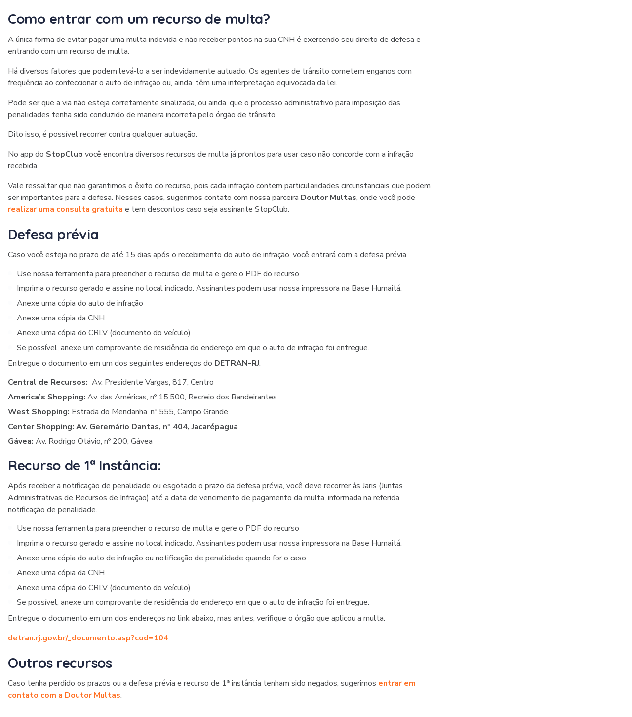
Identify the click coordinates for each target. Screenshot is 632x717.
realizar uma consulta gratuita (65, 209)
